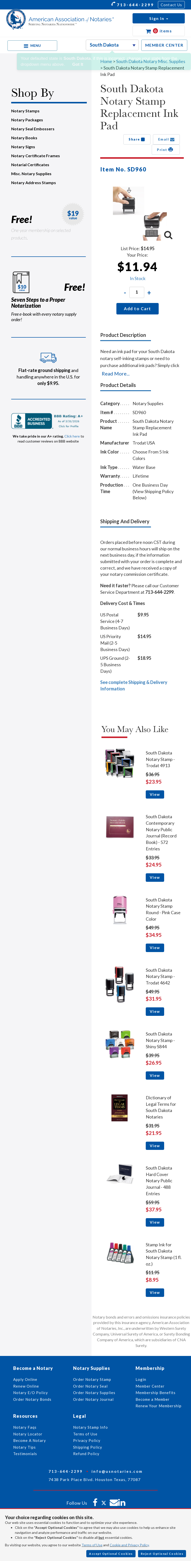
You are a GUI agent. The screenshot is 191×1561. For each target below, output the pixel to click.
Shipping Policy (87, 1447)
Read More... (116, 373)
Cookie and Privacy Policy (129, 1545)
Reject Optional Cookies (162, 1554)
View (155, 794)
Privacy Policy (86, 1440)
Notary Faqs (25, 1427)
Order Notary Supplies (94, 1392)
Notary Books (24, 137)
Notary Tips (24, 1447)
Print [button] (166, 149)
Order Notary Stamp (92, 1379)
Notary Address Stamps (33, 182)
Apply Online (25, 1379)
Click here (72, 436)
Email (166, 139)
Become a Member (153, 1399)
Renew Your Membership (159, 1406)
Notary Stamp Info (90, 1427)
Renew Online (26, 1386)
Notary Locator (28, 1434)
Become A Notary (29, 1440)
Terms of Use (92, 1545)
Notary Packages (27, 119)
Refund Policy (86, 1453)
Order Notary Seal (90, 1386)
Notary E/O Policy (30, 1392)
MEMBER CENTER (164, 45)
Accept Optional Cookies (111, 1554)
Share (137, 139)
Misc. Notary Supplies (31, 173)
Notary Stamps (25, 110)
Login (141, 1379)
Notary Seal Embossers (32, 128)
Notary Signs (23, 146)
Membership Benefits (156, 1392)
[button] (159, 18)
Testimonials (25, 1453)
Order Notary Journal (93, 1399)
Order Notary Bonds (32, 1399)
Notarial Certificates (30, 164)
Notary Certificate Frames (35, 155)
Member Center (150, 1386)
